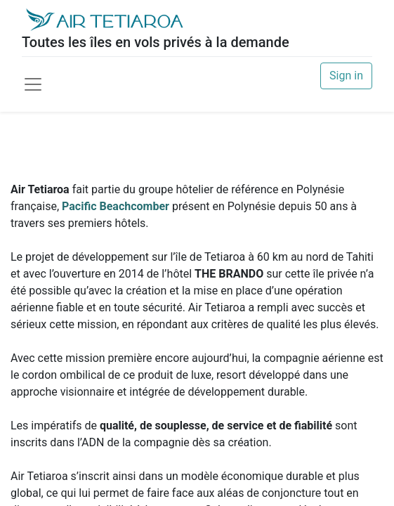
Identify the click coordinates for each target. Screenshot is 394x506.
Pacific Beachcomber (115, 206)
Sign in (346, 75)
